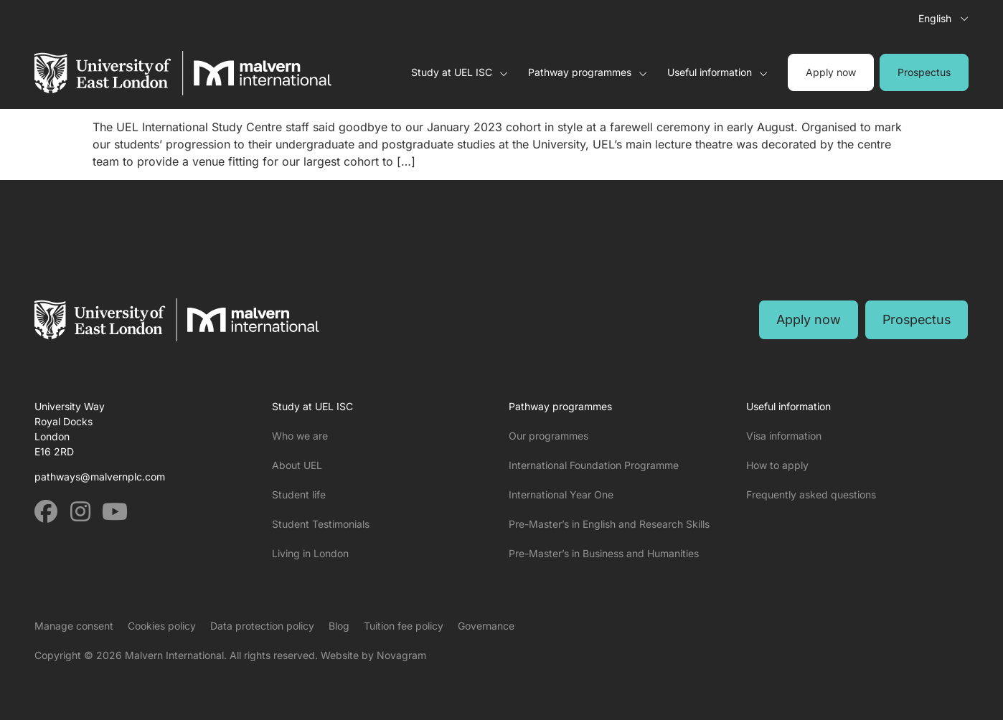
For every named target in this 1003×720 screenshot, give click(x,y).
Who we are (300, 436)
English (934, 18)
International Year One (561, 494)
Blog (339, 626)
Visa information (783, 436)
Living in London (310, 553)
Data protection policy (262, 626)
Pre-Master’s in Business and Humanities (604, 553)
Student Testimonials (320, 524)
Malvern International (174, 655)
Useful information (717, 72)
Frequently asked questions (811, 494)
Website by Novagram (373, 655)
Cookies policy (162, 626)
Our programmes (548, 436)
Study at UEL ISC (459, 72)
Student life (299, 494)
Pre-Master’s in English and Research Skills (609, 524)
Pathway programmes (587, 72)
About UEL (297, 465)
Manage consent (73, 626)
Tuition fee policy (403, 626)
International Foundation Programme (594, 465)
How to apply (777, 465)
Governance (486, 626)
